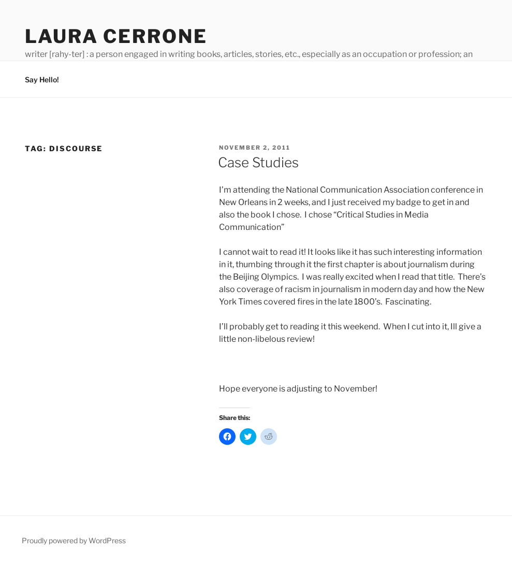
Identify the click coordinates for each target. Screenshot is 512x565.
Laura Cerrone (116, 36)
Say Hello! (42, 79)
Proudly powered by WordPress (74, 540)
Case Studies (258, 162)
